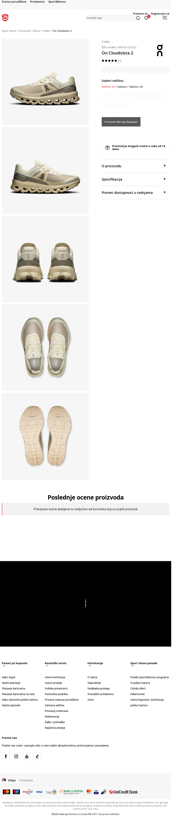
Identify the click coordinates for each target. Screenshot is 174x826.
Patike (46, 31)
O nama (92, 677)
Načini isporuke (11, 705)
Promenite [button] (26, 780)
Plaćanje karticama (13, 688)
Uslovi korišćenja (55, 677)
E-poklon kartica (140, 683)
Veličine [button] (121, 86)
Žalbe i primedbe (55, 722)
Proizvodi (24, 31)
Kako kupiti (8, 677)
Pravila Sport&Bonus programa (149, 677)
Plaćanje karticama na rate (18, 694)
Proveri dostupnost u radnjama (134, 192)
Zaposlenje (94, 683)
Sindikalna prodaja (98, 688)
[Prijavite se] (146, 18)
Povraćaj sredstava (56, 711)
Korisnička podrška (56, 694)
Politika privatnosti (56, 688)
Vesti (90, 699)
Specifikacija (134, 178)
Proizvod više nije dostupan (121, 121)
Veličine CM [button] (136, 86)
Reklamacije (52, 716)
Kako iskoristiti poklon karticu (20, 699)
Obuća (36, 31)
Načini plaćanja (11, 683)
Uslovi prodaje (53, 683)
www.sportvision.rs (69, 814)
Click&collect (138, 688)
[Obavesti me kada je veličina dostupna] (107, 96)
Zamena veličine (54, 705)
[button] (113, 18)
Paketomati (137, 694)
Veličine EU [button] (108, 86)
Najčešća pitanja (55, 727)
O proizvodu (134, 165)
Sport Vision (9, 31)
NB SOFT (92, 814)
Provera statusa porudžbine (62, 699)
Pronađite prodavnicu (100, 694)
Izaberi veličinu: (113, 80)
